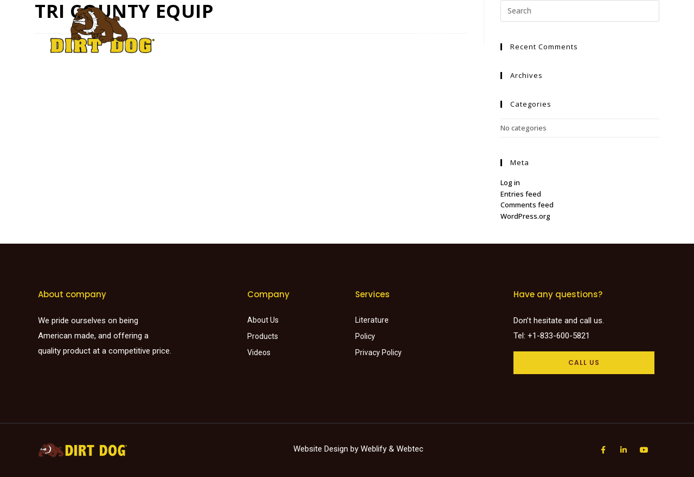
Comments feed (527, 205)
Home (254, 24)
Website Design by (327, 449)
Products (297, 24)
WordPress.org (525, 216)
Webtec (409, 449)
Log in (510, 182)
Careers (431, 35)
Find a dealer (356, 24)
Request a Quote (572, 24)
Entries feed (520, 194)
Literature (416, 24)
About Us (507, 24)
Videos (463, 24)
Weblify (374, 449)
